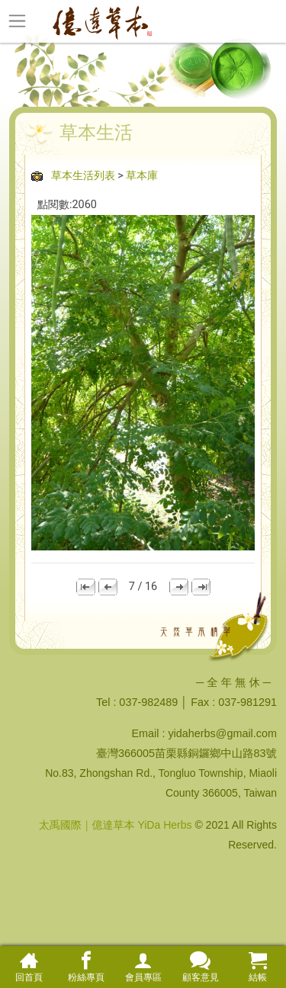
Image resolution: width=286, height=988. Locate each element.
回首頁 (28, 967)
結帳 (257, 967)
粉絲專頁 (85, 967)
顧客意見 (200, 967)
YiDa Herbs (164, 825)
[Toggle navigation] (17, 20)
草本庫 (142, 175)
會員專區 (143, 967)
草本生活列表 (83, 175)
